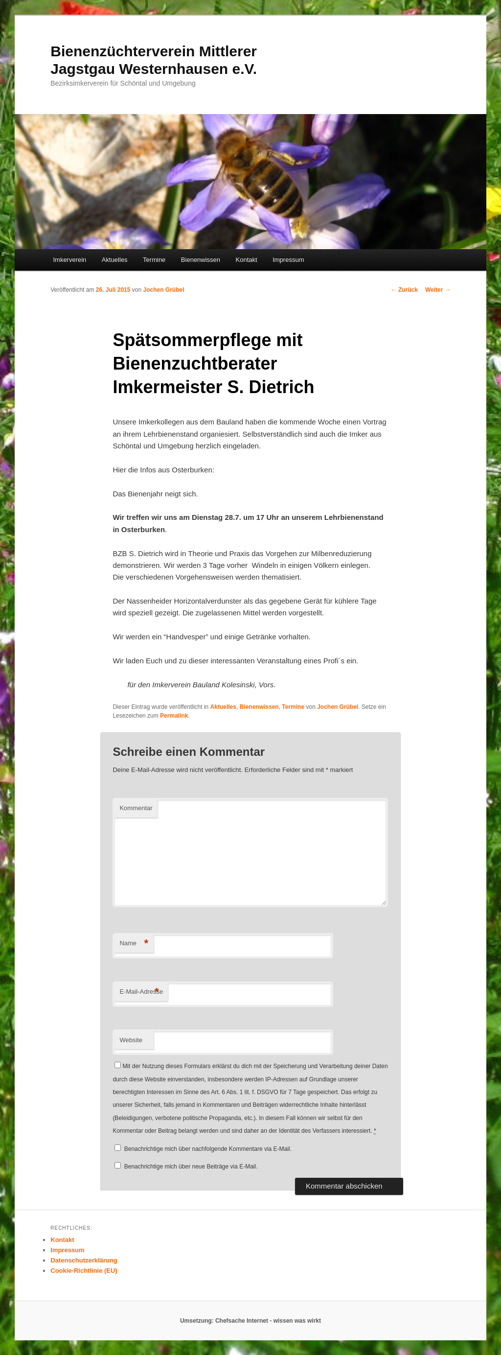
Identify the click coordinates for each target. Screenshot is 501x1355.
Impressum (288, 259)
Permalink (174, 715)
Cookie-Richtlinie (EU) (83, 1270)
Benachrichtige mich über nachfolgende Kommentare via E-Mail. (208, 1148)
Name (133, 943)
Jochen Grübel (163, 289)
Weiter (438, 289)
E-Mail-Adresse (141, 992)
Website (130, 1040)
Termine (154, 259)
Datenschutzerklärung (83, 1260)
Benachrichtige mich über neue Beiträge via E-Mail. (191, 1166)
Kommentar (135, 808)
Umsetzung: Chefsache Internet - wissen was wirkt (250, 1320)
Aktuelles (115, 259)
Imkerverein (69, 259)
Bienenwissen (200, 259)
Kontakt (246, 259)
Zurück (404, 289)
